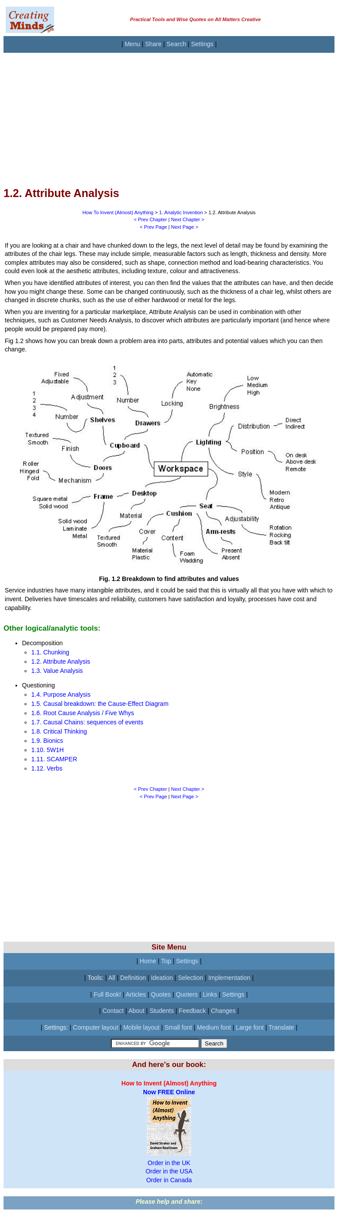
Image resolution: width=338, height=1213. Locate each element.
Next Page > (184, 227)
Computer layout (95, 1027)
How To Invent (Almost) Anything (117, 212)
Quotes (161, 994)
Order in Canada (169, 1180)
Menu (132, 43)
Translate (281, 1027)
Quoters (187, 994)
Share (153, 43)
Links (210, 994)
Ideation (162, 977)
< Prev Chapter (150, 219)
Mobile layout (141, 1027)
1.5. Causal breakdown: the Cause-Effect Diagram (100, 703)
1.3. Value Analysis (57, 670)
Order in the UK (168, 1162)
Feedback (192, 1010)
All (111, 977)
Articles (136, 994)
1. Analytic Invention (181, 212)
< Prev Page (153, 227)
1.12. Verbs (46, 768)
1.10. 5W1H (47, 749)
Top (166, 961)
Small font (178, 1027)
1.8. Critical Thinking (59, 731)
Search (176, 43)
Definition (133, 977)
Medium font (214, 1027)
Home (148, 961)
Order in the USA (169, 1171)
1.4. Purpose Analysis (61, 694)
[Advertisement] (169, 114)
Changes (223, 1010)
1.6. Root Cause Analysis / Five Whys (82, 712)
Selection (190, 977)
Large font (250, 1027)
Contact (113, 1010)
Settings (202, 43)
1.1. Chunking (50, 652)
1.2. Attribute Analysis (60, 661)
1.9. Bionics (47, 740)
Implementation (229, 977)
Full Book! (107, 994)
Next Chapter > (188, 219)
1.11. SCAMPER (54, 759)
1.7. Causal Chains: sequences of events (87, 722)
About (137, 1010)
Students (162, 1010)
